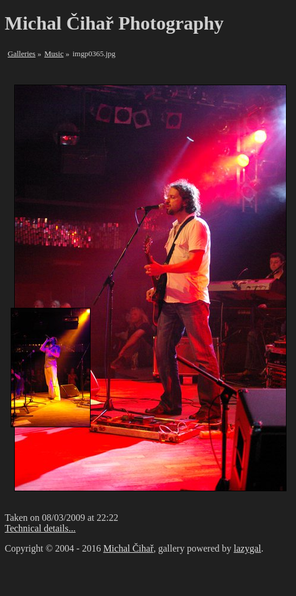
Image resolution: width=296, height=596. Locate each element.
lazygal (247, 548)
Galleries (22, 53)
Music (54, 53)
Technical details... (40, 528)
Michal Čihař (128, 548)
